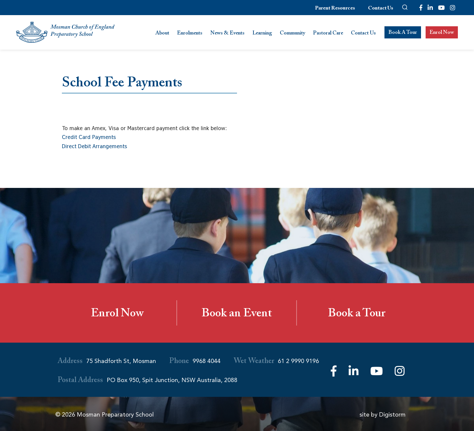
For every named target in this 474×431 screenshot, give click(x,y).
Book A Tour (402, 33)
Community (292, 33)
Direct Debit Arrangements (94, 146)
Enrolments (189, 33)
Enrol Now (442, 33)
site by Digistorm (382, 414)
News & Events (227, 33)
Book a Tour (356, 315)
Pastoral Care (328, 33)
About (162, 33)
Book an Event (236, 315)
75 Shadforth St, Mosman (121, 361)
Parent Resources (335, 8)
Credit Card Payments (89, 137)
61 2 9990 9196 (298, 361)
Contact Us (380, 8)
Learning (262, 33)
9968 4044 (207, 361)
